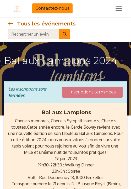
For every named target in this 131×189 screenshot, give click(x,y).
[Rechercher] (64, 34)
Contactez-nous (52, 8)
